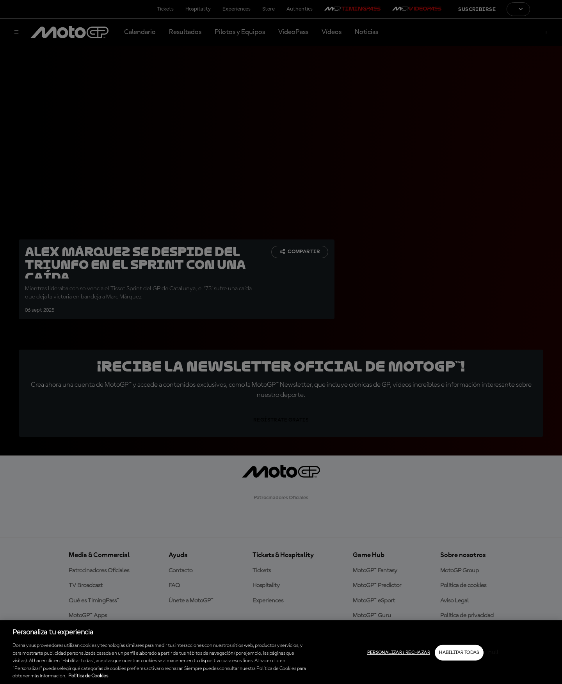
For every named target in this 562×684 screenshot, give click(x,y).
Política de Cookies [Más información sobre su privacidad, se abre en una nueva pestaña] (88, 676)
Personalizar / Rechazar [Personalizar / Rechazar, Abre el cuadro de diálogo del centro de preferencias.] (398, 652)
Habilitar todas (459, 652)
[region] (281, 652)
